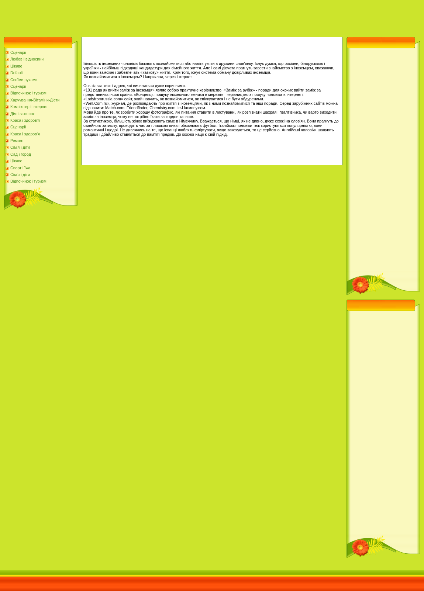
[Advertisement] (134, 16)
